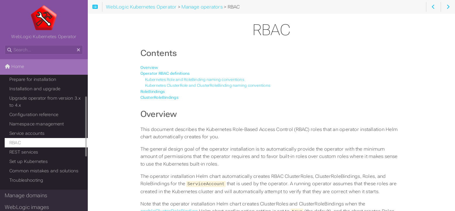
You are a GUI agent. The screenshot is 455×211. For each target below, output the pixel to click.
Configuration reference (33, 114)
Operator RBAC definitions (165, 73)
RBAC (15, 142)
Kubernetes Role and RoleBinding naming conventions (194, 79)
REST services (23, 152)
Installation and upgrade (34, 88)
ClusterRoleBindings (159, 97)
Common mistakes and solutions (44, 170)
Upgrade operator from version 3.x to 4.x (45, 102)
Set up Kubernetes (28, 161)
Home (14, 66)
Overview (149, 67)
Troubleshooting (26, 180)
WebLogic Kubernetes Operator (43, 22)
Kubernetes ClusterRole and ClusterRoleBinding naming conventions (208, 85)
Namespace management (36, 124)
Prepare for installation (32, 79)
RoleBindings (152, 91)
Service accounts (27, 133)
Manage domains (26, 195)
